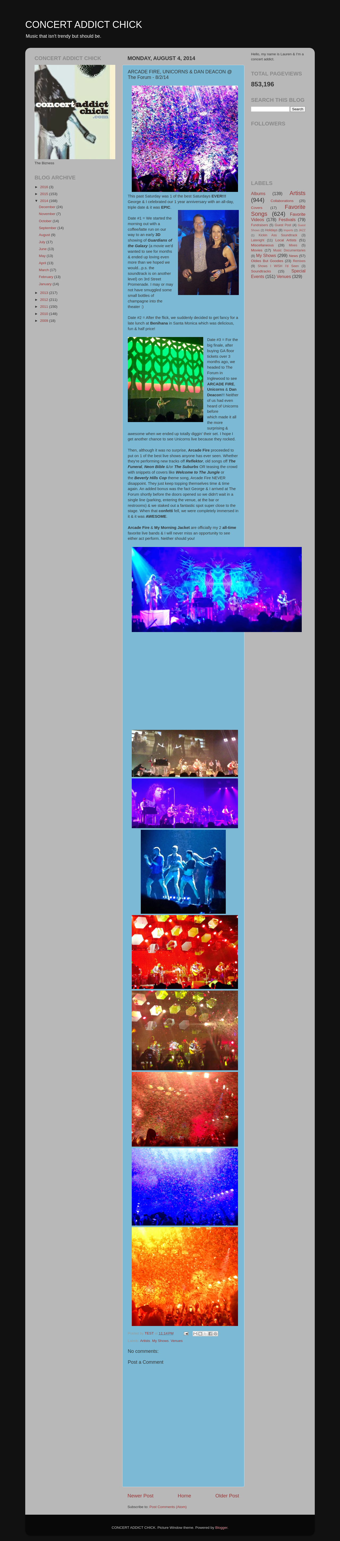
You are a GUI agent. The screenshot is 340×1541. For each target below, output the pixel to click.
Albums (258, 193)
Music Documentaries (289, 250)
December (47, 207)
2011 (44, 307)
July (42, 242)
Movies (256, 250)
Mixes (293, 245)
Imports (288, 230)
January (46, 284)
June (43, 249)
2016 (44, 187)
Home (184, 1495)
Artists (145, 1341)
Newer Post (141, 1495)
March (44, 270)
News (293, 256)
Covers (256, 208)
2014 (44, 201)
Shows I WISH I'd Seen (278, 266)
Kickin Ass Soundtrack (278, 235)
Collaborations (282, 201)
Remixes (299, 261)
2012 (44, 300)
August (45, 235)
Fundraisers (259, 225)
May (42, 256)
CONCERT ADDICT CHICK (83, 24)
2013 (44, 293)
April (43, 263)
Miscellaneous (262, 245)
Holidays (271, 230)
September (48, 228)
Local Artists (285, 240)
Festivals (287, 219)
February (46, 277)
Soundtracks (261, 271)
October (46, 221)
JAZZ (302, 230)
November (47, 214)
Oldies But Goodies (267, 261)
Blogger (221, 1528)
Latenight (257, 240)
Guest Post (283, 225)
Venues (176, 1341)
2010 (44, 314)
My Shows (160, 1341)
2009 (44, 321)
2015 (44, 194)
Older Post (227, 1495)
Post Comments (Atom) (168, 1507)
